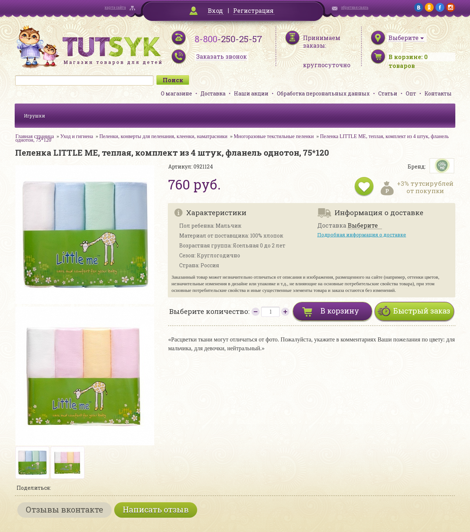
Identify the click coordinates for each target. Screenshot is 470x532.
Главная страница (34, 136)
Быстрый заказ (421, 310)
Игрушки (34, 116)
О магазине (176, 93)
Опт (411, 93)
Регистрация (253, 10)
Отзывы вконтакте (64, 509)
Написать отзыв (156, 509)
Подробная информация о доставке (361, 234)
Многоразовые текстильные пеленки (274, 136)
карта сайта (115, 7)
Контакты (438, 93)
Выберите (363, 225)
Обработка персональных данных (323, 93)
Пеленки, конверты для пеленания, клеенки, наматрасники (163, 136)
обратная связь (354, 7)
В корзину (340, 310)
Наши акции (251, 93)
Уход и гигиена (76, 136)
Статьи (387, 93)
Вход (215, 10)
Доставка (212, 93)
